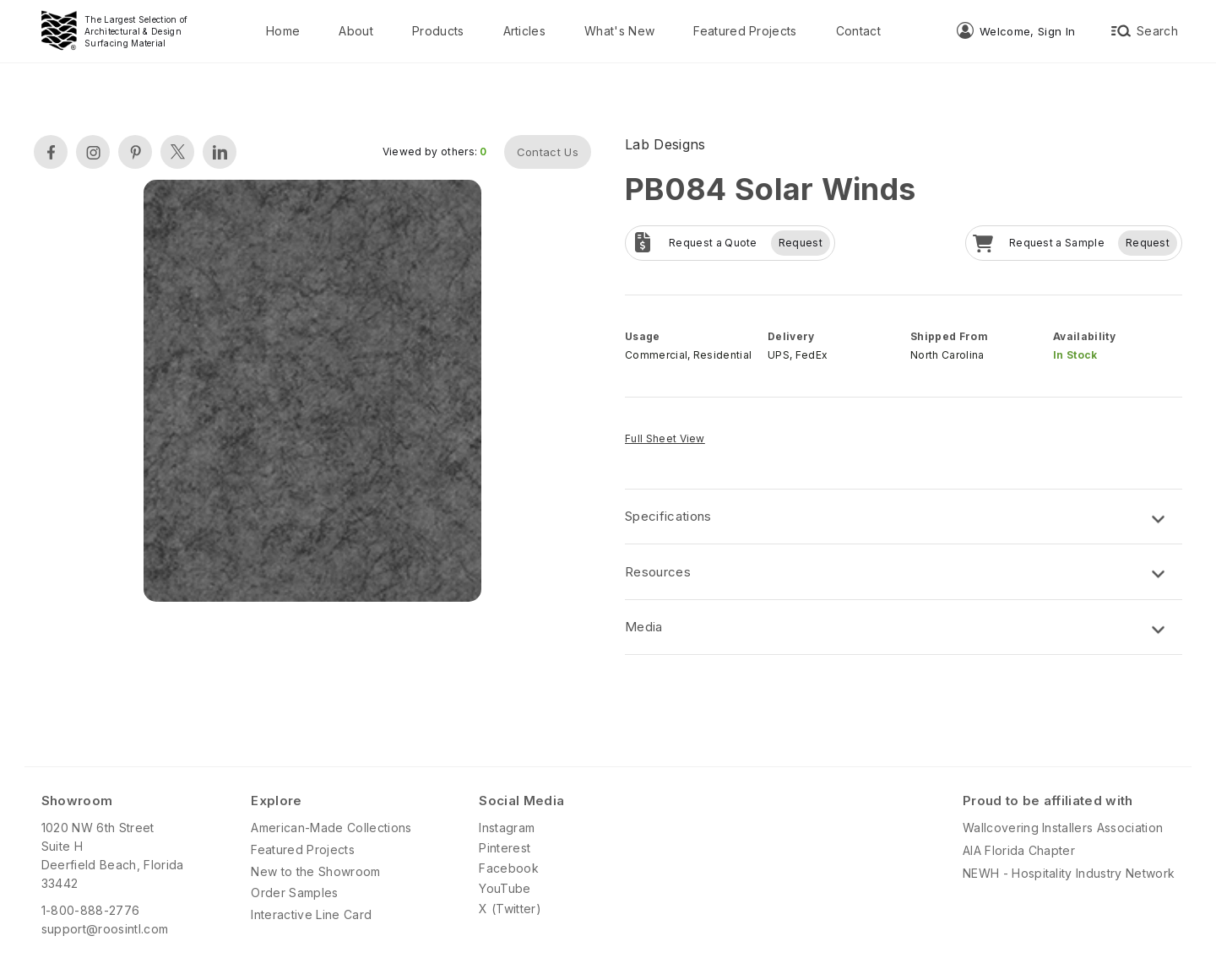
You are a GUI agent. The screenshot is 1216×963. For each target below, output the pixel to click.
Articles (524, 31)
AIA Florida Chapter (1019, 850)
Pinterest (504, 848)
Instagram (507, 827)
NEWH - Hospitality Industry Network (1069, 873)
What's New (619, 31)
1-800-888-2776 (90, 910)
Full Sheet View (665, 438)
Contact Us (547, 152)
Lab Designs (665, 144)
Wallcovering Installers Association (1063, 827)
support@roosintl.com (104, 929)
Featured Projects (744, 31)
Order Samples (294, 892)
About (356, 31)
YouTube (504, 888)
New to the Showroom (315, 871)
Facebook (509, 868)
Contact (858, 31)
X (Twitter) (510, 908)
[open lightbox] (312, 393)
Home (283, 31)
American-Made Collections (331, 827)
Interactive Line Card (311, 914)
